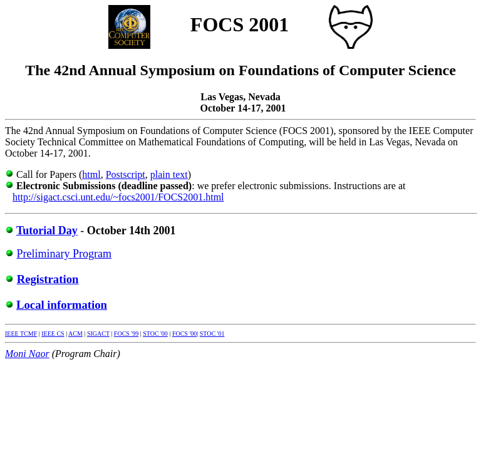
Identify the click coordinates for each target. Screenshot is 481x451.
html (91, 174)
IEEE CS (52, 333)
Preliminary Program (64, 253)
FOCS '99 (126, 333)
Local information (61, 304)
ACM (75, 333)
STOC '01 (212, 333)
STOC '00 (155, 333)
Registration (48, 279)
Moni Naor (27, 353)
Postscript (125, 174)
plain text (169, 174)
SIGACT (98, 333)
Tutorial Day (47, 230)
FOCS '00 (184, 333)
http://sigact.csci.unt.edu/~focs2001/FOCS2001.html (118, 197)
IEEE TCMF (21, 333)
